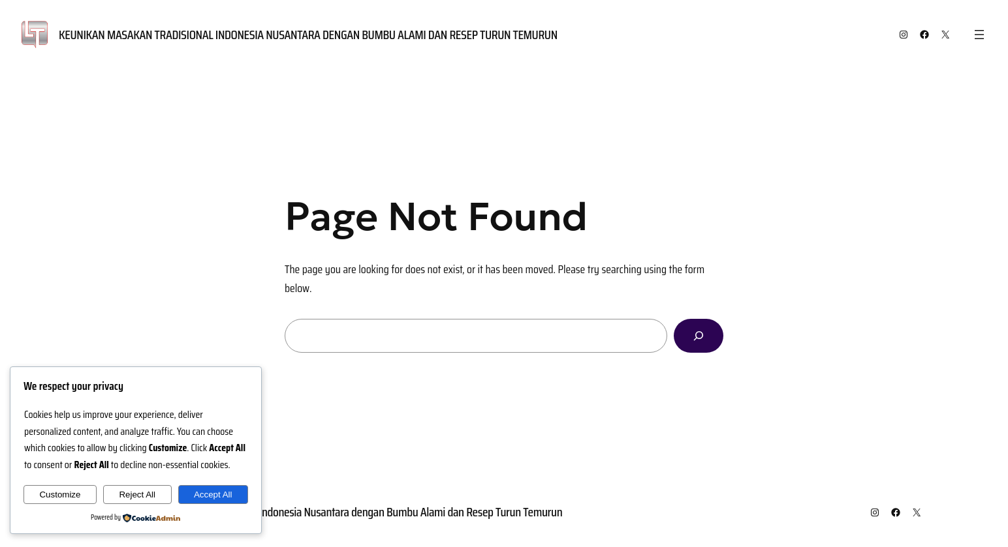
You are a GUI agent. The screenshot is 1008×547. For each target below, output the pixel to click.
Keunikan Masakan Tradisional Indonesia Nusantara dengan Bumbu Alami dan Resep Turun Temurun (308, 34)
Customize (59, 494)
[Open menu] (979, 34)
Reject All (137, 494)
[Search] (698, 336)
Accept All (213, 494)
